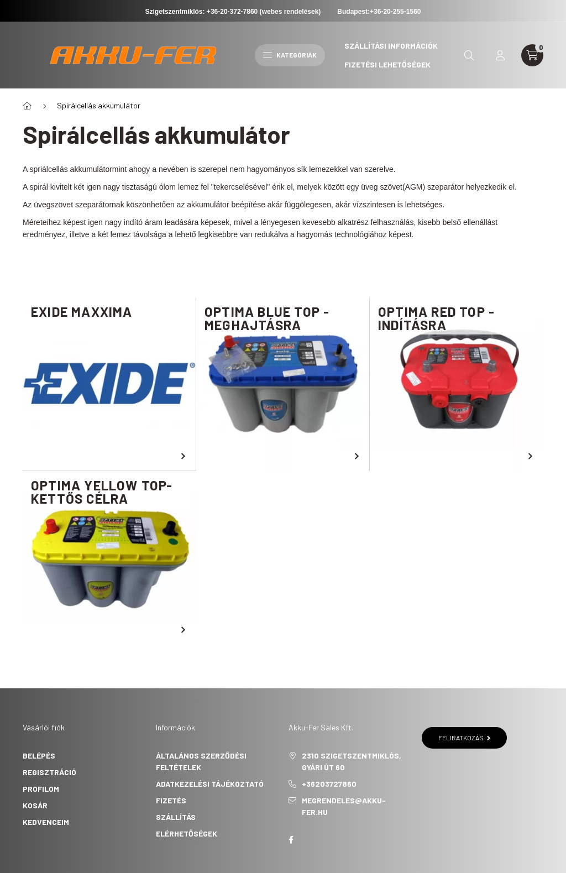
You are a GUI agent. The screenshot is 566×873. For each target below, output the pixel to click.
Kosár (35, 805)
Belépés (39, 755)
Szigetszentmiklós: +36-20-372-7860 (201, 11)
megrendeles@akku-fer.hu (344, 806)
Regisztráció (49, 772)
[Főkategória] (27, 106)
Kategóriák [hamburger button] (290, 55)
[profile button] (500, 55)
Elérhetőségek (186, 833)
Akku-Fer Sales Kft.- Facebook (291, 840)
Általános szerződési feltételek (201, 761)
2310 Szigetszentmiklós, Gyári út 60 (351, 761)
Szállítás (176, 817)
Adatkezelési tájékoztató (210, 783)
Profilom (41, 788)
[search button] (469, 55)
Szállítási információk (391, 45)
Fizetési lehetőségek (387, 64)
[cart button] (532, 55)
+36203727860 (329, 783)
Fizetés (171, 800)
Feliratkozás (464, 737)
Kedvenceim (46, 822)
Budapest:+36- (379, 11)
